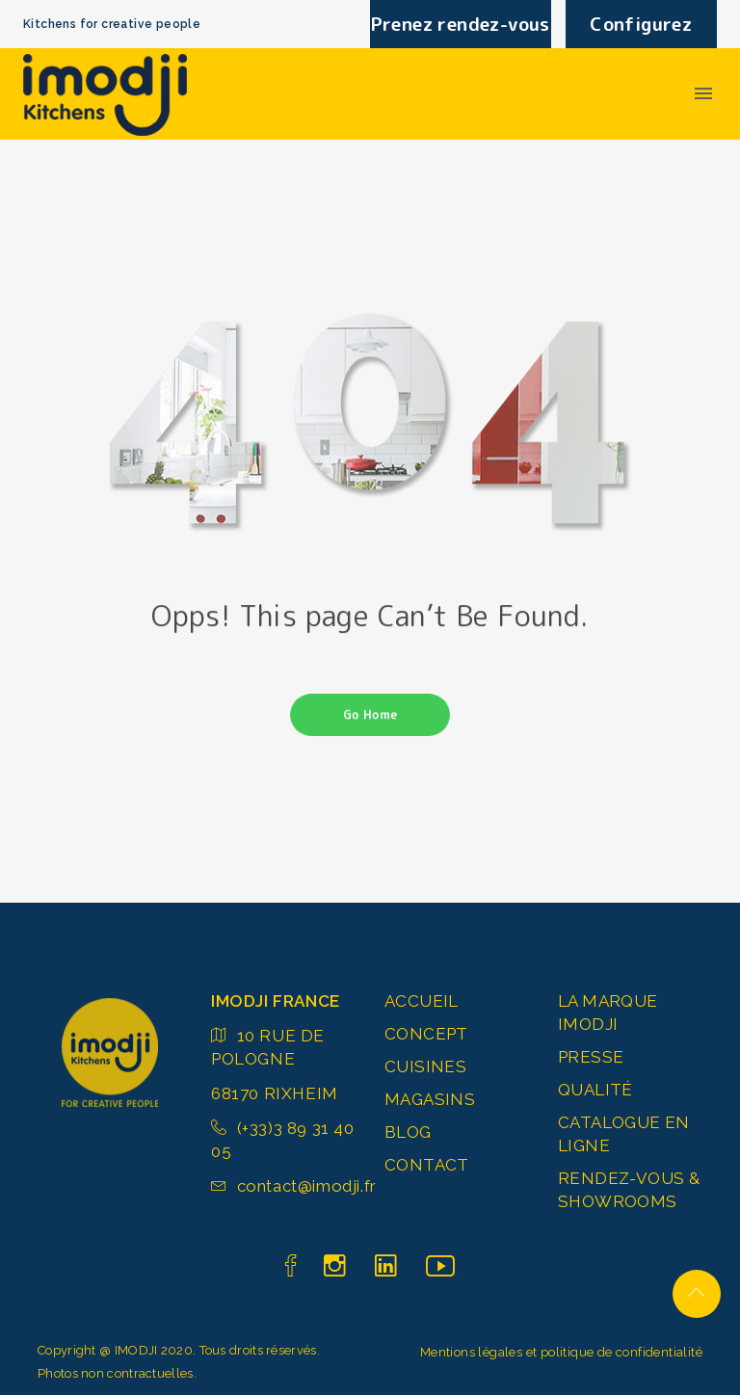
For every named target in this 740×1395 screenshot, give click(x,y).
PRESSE (590, 1056)
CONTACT (426, 1164)
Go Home (370, 715)
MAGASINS (429, 1099)
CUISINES (425, 1066)
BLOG (408, 1132)
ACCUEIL (421, 1001)
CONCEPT (426, 1033)
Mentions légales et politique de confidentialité (561, 1352)
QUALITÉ (595, 1089)
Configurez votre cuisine (640, 30)
